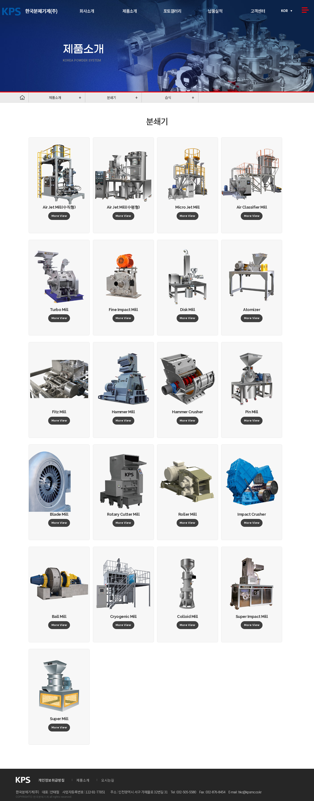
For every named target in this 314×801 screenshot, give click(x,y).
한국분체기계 (29, 12)
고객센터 (258, 11)
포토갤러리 (172, 11)
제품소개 (129, 11)
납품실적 (215, 11)
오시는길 (107, 780)
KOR (284, 10)
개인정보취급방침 (51, 780)
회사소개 (87, 11)
